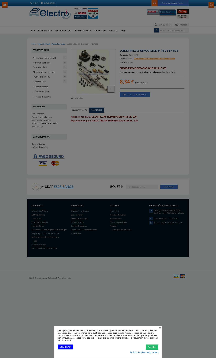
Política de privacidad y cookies (144, 352)
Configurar (65, 347)
